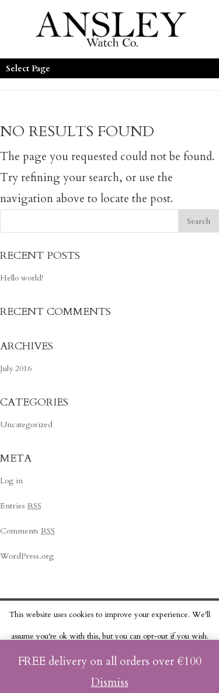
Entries (20, 505)
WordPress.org (27, 556)
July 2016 (16, 368)
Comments (27, 530)
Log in (11, 480)
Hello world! (21, 277)
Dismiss (109, 682)
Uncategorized (26, 424)
